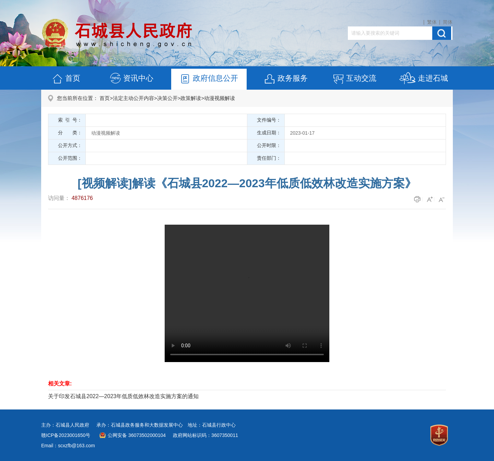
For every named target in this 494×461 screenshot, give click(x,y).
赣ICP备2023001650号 (65, 435)
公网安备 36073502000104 (137, 435)
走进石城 (423, 79)
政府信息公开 (208, 79)
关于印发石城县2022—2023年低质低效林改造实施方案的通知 (123, 396)
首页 (65, 79)
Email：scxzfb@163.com (68, 445)
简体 (447, 22)
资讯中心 (131, 79)
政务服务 (286, 79)
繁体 (432, 22)
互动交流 (354, 79)
